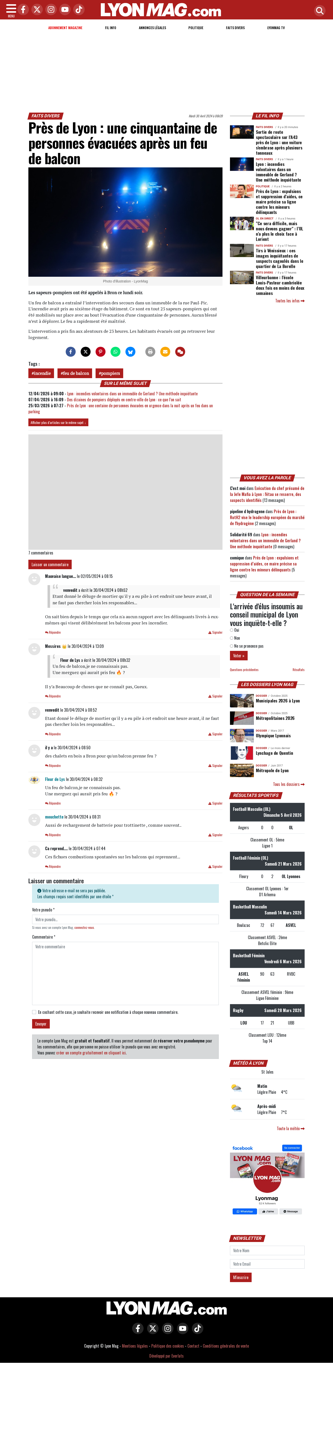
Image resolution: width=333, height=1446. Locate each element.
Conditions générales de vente (226, 1346)
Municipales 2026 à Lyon (278, 700)
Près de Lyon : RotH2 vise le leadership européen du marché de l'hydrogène (267, 517)
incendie (42, 373)
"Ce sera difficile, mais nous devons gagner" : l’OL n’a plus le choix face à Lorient (279, 231)
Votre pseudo (43, 910)
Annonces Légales (152, 27)
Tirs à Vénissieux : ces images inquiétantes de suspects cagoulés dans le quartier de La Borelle (279, 258)
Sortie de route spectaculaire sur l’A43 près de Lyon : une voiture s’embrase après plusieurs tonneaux (279, 142)
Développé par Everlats (166, 1356)
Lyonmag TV (276, 27)
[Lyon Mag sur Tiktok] (196, 1332)
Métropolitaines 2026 (275, 718)
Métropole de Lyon (272, 770)
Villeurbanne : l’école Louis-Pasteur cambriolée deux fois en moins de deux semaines (280, 285)
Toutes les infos (290, 301)
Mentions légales (135, 1346)
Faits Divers (235, 27)
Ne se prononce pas (247, 646)
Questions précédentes (244, 669)
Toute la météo (291, 1128)
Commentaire (43, 937)
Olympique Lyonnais (273, 735)
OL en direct (265, 218)
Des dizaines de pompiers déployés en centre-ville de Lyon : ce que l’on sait (124, 400)
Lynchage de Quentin (274, 753)
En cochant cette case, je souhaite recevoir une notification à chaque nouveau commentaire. (108, 1012)
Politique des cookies (167, 1346)
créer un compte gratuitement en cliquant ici (91, 1053)
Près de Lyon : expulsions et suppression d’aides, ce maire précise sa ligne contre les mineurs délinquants (279, 201)
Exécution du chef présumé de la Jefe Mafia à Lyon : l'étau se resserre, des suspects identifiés (267, 494)
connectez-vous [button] (84, 927)
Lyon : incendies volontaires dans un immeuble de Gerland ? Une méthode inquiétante (132, 394)
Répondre (53, 632)
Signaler (215, 632)
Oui (234, 630)
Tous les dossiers (289, 784)
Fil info (110, 27)
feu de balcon (76, 373)
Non (235, 638)
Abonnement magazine (65, 27)
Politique (195, 27)
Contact (193, 1346)
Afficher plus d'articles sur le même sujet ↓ (58, 422)
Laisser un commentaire (50, 564)
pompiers (110, 373)
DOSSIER (261, 695)
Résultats (299, 669)
